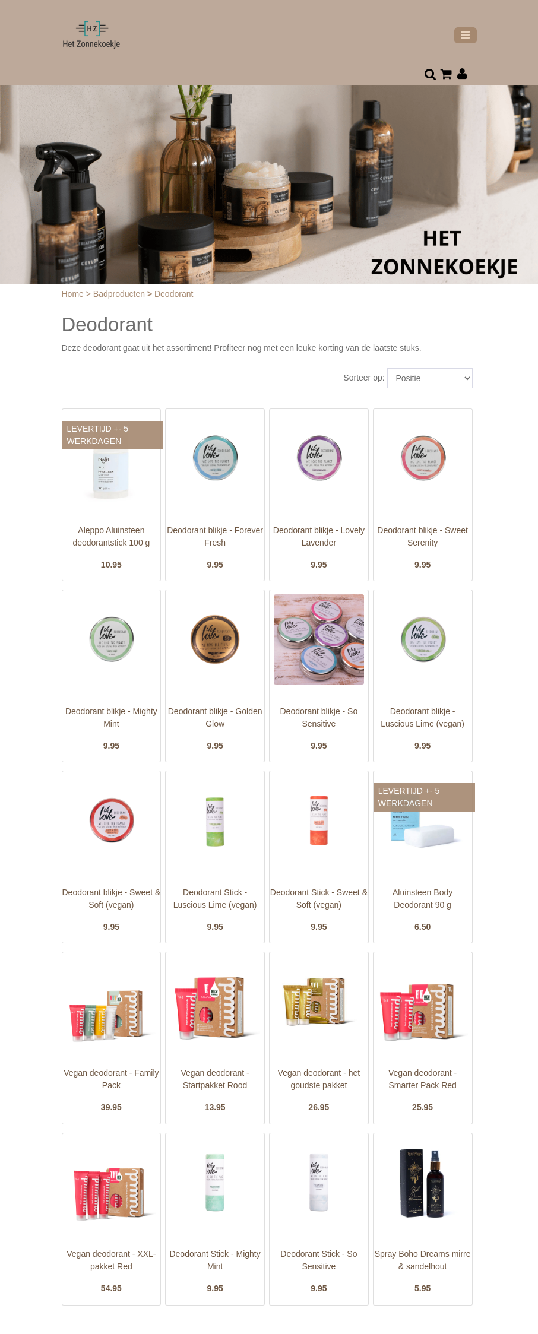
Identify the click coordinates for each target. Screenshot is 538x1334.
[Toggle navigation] (465, 35)
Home (74, 294)
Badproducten (120, 294)
